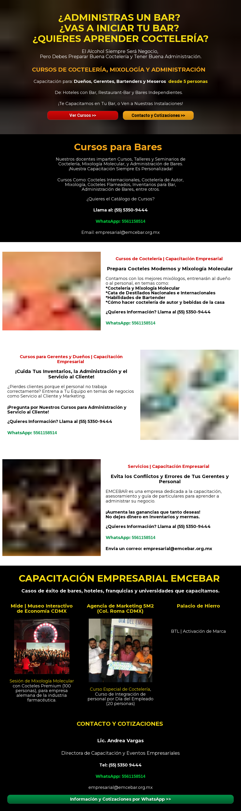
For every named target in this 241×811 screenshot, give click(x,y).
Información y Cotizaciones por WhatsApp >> (120, 799)
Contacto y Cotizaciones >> (158, 115)
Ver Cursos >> (82, 115)
